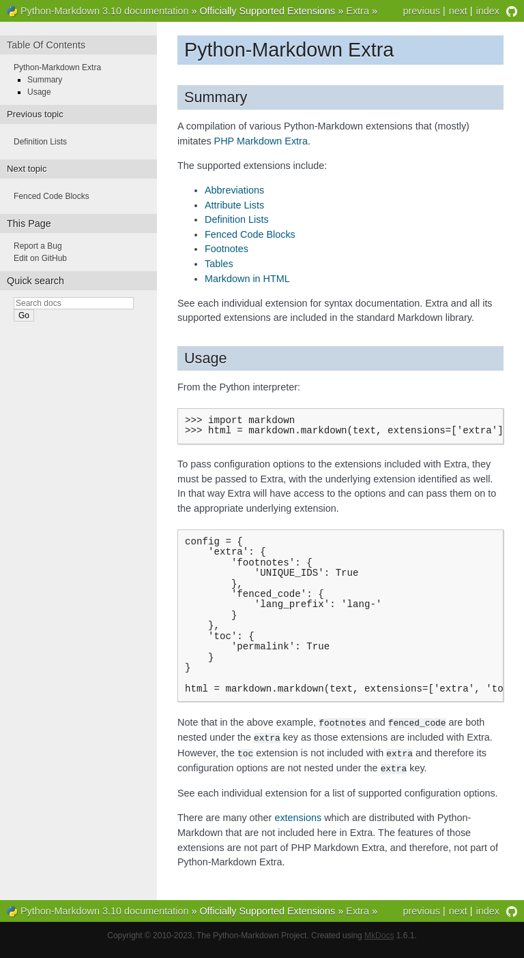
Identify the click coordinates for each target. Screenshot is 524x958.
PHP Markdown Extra (261, 141)
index (487, 10)
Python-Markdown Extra (57, 67)
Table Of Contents (46, 45)
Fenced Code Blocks (250, 234)
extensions (297, 826)
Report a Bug (38, 246)
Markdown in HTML (247, 278)
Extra (357, 10)
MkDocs (379, 944)
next (458, 10)
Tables (219, 263)
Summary (44, 79)
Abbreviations (234, 190)
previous (421, 10)
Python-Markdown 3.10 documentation (104, 10)
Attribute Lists (234, 205)
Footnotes (226, 248)
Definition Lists (237, 219)
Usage (39, 92)
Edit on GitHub (40, 258)
